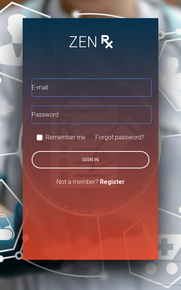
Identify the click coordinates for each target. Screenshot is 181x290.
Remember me (66, 137)
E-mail (40, 87)
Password (45, 114)
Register (112, 181)
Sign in (90, 159)
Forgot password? (119, 137)
